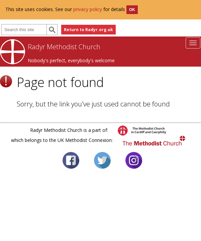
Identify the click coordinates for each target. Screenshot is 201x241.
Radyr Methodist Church (64, 46)
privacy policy (87, 9)
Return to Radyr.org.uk (88, 29)
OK (132, 9)
